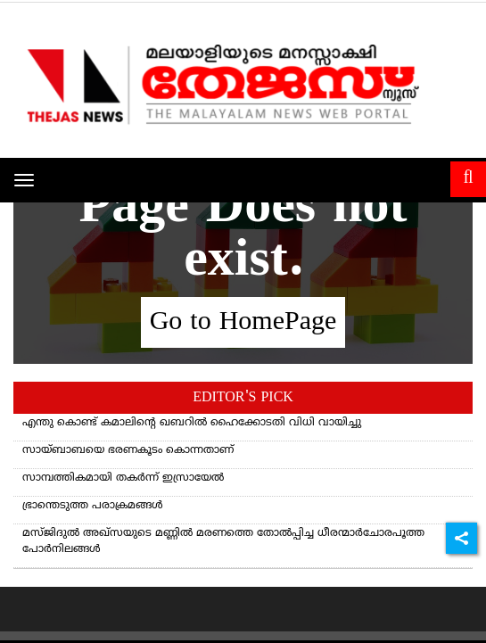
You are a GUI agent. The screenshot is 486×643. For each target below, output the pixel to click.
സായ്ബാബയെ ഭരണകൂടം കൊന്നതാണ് (128, 451)
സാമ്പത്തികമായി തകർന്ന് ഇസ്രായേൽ (123, 478)
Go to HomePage (243, 322)
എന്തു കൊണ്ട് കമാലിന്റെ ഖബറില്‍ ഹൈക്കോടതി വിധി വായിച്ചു (191, 423)
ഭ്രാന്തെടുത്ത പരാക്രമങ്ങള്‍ (92, 506)
